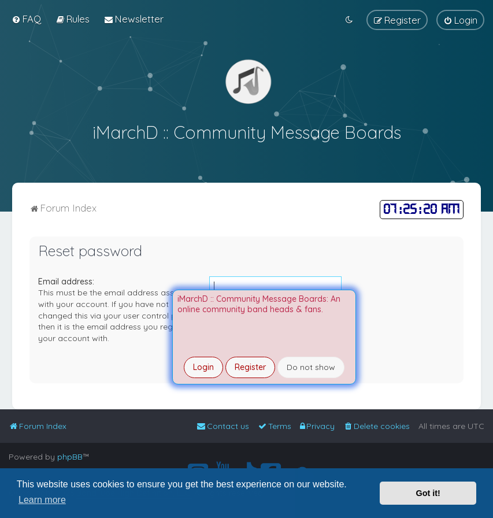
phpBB (70, 457)
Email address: (66, 280)
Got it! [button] (428, 493)
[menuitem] (26, 19)
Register (250, 367)
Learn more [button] (42, 500)
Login (203, 367)
